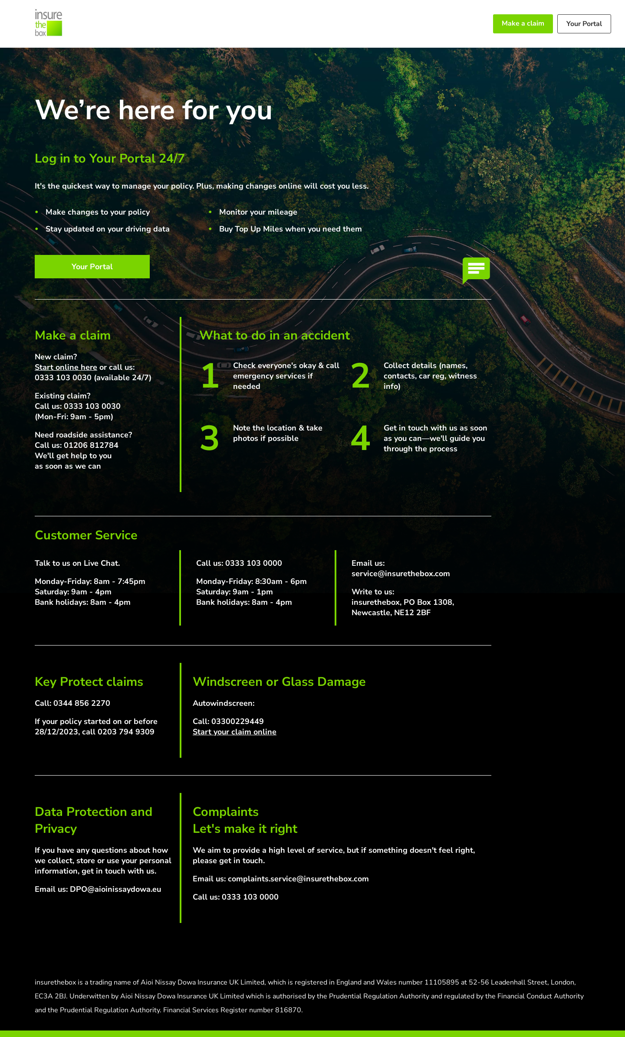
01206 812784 (91, 445)
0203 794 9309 (126, 732)
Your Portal (584, 24)
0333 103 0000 (253, 563)
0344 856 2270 (81, 703)
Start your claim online (234, 732)
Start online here (66, 367)
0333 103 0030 (63, 377)
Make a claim (523, 23)
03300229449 (237, 721)
